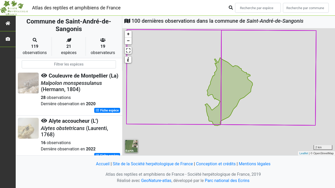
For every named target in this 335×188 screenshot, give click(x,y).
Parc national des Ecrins (227, 180)
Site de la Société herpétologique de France (153, 163)
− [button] (128, 41)
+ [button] (128, 34)
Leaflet (303, 153)
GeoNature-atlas (156, 180)
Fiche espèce (107, 110)
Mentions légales (254, 163)
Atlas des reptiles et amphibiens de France (76, 7)
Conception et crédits (216, 163)
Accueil (102, 163)
